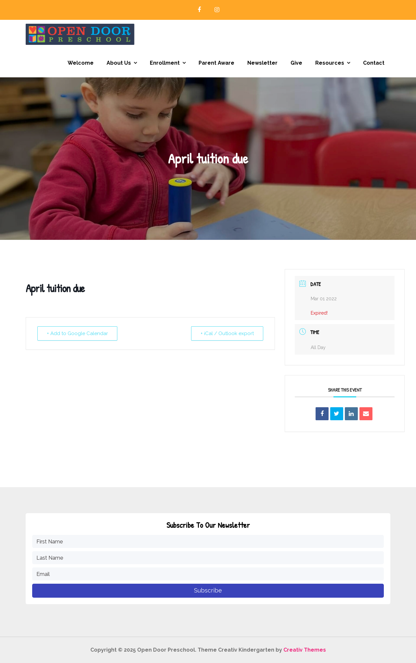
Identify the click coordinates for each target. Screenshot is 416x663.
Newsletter (262, 63)
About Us (119, 63)
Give (296, 63)
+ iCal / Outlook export (227, 333)
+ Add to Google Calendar (77, 333)
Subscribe (208, 590)
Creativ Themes (304, 650)
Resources (329, 63)
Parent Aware (216, 63)
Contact (373, 63)
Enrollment (165, 63)
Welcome (81, 63)
